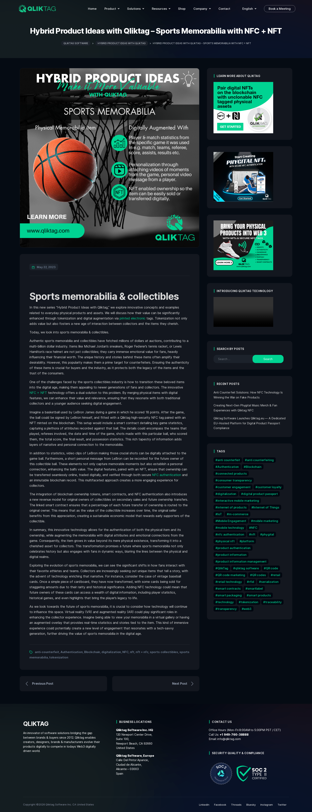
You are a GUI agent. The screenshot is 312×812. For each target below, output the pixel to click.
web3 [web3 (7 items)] (247, 608)
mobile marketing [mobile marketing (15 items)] (265, 521)
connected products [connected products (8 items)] (232, 473)
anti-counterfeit (47, 652)
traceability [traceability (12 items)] (273, 602)
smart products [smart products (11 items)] (260, 595)
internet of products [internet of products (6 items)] (231, 507)
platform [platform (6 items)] (247, 541)
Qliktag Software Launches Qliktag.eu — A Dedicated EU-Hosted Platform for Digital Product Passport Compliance (249, 423)
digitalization (111, 652)
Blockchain (92, 652)
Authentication (71, 652)
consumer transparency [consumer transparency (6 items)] (234, 480)
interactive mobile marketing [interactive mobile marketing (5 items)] (238, 500)
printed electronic (132, 318)
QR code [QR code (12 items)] (272, 568)
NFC (125, 652)
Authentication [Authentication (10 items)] (228, 466)
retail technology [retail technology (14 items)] (229, 581)
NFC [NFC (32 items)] (254, 527)
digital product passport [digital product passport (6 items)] (260, 494)
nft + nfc (142, 652)
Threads (236, 804)
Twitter (282, 804)
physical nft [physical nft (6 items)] (225, 541)
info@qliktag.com (229, 739)
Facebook (220, 804)
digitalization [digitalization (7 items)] (226, 494)
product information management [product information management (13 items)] (241, 561)
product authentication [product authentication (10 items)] (234, 548)
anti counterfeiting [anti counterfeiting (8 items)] (260, 460)
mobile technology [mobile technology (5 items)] (230, 527)
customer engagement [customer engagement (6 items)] (233, 487)
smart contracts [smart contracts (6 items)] (229, 588)
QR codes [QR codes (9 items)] (259, 575)
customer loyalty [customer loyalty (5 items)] (269, 487)
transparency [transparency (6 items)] (227, 608)
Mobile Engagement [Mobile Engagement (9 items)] (231, 521)
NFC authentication (166, 475)
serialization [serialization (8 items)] (269, 581)
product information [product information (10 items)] (231, 554)
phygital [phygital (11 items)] (268, 534)
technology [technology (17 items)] (225, 602)
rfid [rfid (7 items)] (251, 581)
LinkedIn (204, 804)
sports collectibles (164, 652)
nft (132, 652)
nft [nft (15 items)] (253, 534)
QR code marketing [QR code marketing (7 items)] (231, 575)
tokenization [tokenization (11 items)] (249, 602)
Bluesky (251, 804)
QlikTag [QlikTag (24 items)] (222, 568)
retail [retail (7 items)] (276, 575)
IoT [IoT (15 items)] (219, 514)
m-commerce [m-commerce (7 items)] (239, 514)
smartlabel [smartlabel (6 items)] (255, 588)
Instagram (266, 804)
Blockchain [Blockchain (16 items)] (253, 466)
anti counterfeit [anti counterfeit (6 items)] (228, 460)
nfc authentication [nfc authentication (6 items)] (230, 534)
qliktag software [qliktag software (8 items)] (247, 568)
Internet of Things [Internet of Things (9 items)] (266, 507)
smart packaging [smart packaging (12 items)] (229, 595)
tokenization (58, 657)
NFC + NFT (38, 392)
